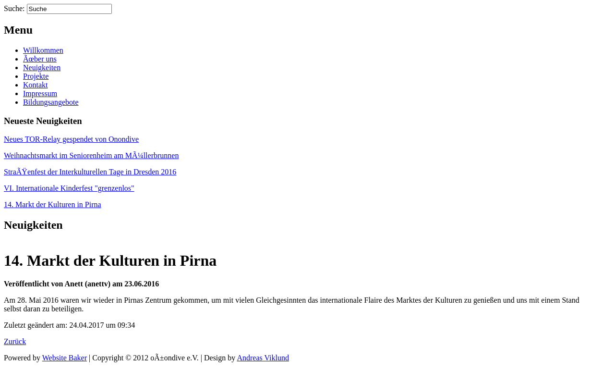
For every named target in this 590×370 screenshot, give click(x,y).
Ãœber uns (40, 59)
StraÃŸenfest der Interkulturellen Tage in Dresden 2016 (90, 172)
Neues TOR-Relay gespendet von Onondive (71, 139)
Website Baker (64, 358)
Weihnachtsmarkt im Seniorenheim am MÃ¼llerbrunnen (91, 155)
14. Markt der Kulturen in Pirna (52, 204)
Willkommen (43, 50)
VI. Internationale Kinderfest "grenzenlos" (69, 188)
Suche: (14, 8)
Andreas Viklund (263, 358)
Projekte (35, 76)
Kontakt (35, 85)
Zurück (15, 341)
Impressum (40, 93)
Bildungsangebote (51, 102)
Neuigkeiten (41, 67)
